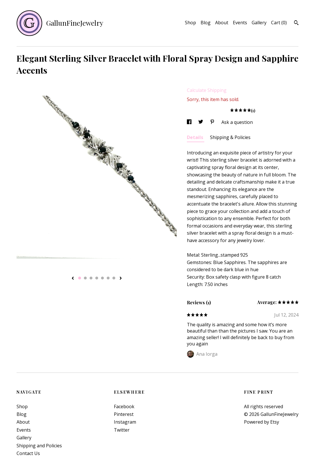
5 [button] (102, 278)
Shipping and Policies (39, 445)
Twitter (122, 430)
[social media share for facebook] (190, 122)
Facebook (124, 406)
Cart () (279, 22)
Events (240, 22)
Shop (190, 22)
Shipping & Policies (230, 137)
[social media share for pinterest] (213, 122)
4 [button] (96, 278)
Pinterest (124, 414)
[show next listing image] (120, 279)
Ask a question (237, 122)
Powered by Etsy (261, 422)
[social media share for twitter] (201, 122)
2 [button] (85, 278)
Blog (206, 22)
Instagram (125, 422)
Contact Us (28, 453)
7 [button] (113, 278)
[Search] (296, 23)
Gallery (259, 22)
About (221, 22)
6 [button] (108, 278)
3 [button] (91, 278)
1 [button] (79, 278)
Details (195, 137)
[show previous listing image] (72, 279)
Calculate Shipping (207, 90)
